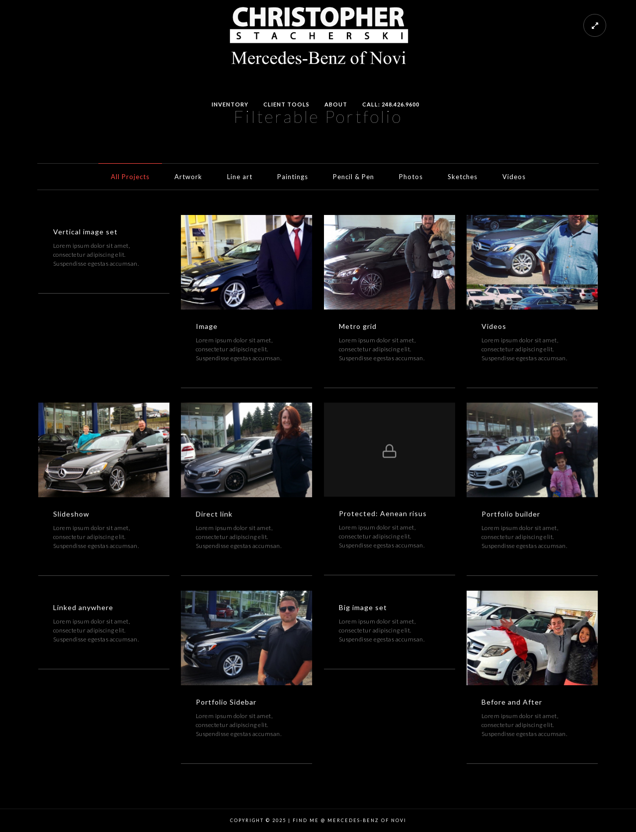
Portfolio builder (510, 514)
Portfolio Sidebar (226, 702)
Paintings (292, 177)
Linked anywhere (83, 607)
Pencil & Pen (353, 177)
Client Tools (286, 104)
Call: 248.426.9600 (390, 104)
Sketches (462, 177)
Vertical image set (85, 231)
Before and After (511, 702)
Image (207, 326)
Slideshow (71, 514)
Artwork (188, 177)
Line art (239, 177)
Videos (514, 177)
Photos (411, 177)
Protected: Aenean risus (383, 513)
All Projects (130, 177)
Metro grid (358, 326)
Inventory (230, 104)
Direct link (214, 514)
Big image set (363, 607)
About (335, 104)
